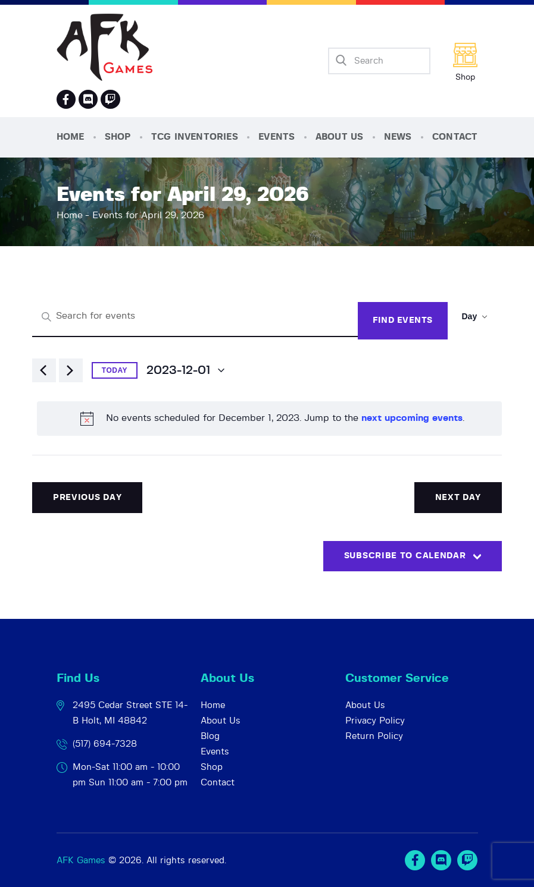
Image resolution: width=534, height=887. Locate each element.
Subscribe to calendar (405, 556)
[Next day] (71, 370)
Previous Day (87, 497)
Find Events (403, 320)
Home (70, 215)
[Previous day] (44, 370)
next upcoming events (412, 418)
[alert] (269, 418)
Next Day (458, 497)
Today (114, 370)
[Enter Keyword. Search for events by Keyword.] (195, 317)
